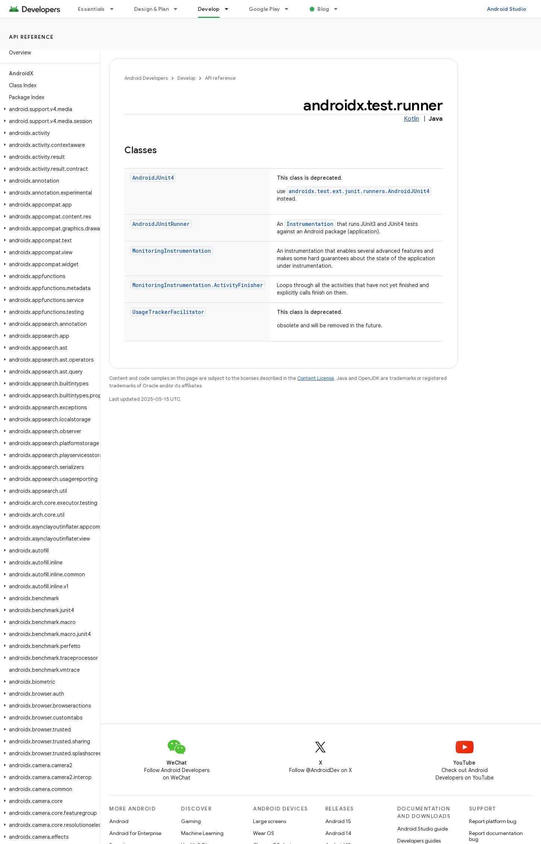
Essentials (91, 9)
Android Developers (146, 78)
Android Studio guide (422, 828)
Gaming (191, 821)
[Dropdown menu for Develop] (230, 9)
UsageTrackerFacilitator (168, 311)
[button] (48, 109)
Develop (186, 78)
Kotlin (411, 119)
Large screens (269, 821)
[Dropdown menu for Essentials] (115, 9)
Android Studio (506, 9)
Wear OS (263, 833)
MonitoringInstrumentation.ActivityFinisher (197, 285)
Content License (315, 378)
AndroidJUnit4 (153, 177)
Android (119, 821)
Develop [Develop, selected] (209, 9)
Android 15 (338, 821)
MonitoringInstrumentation (171, 250)
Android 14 (338, 833)
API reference (31, 37)
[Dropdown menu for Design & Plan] (179, 9)
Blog (323, 9)
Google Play (264, 9)
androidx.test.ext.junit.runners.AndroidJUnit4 (359, 191)
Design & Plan (151, 9)
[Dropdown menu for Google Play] (290, 9)
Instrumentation (310, 223)
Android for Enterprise (135, 833)
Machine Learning (202, 833)
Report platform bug (492, 821)
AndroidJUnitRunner (161, 223)
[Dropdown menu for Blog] (339, 9)
